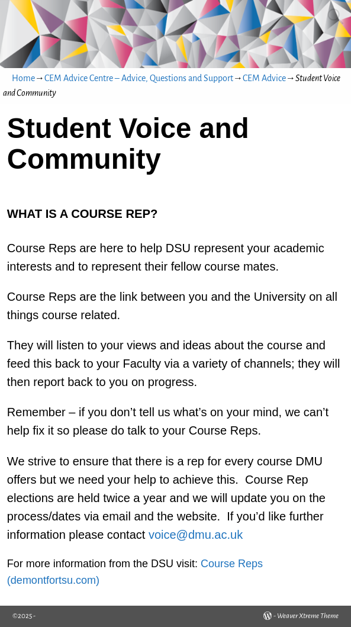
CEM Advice (264, 78)
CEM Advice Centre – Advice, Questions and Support (138, 78)
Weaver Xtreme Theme (308, 616)
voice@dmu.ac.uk (196, 534)
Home (23, 78)
